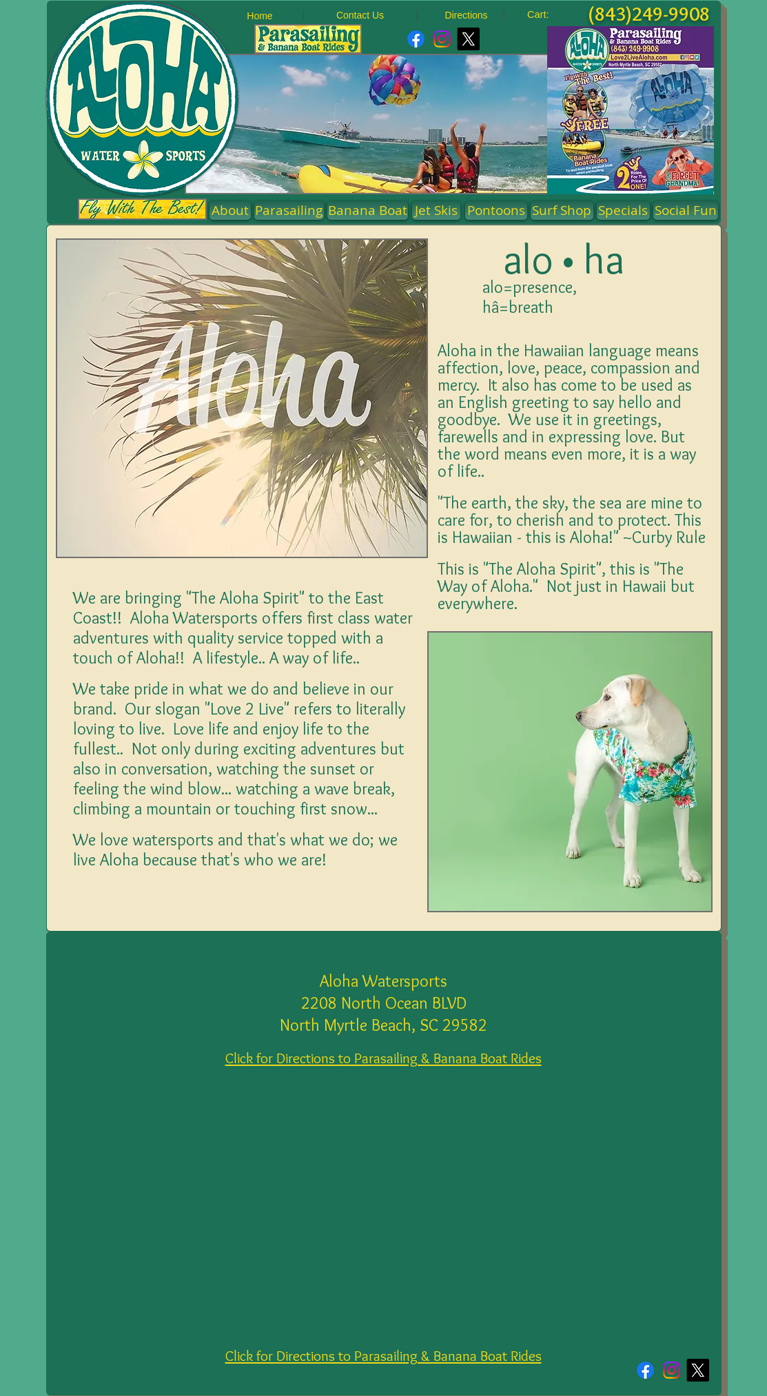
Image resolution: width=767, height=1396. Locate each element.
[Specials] (623, 210)
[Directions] (466, 15)
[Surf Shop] (562, 210)
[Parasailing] (289, 210)
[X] (468, 39)
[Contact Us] (360, 15)
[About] (230, 210)
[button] (496, 210)
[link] (546, 15)
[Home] (260, 16)
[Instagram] (442, 39)
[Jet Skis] (436, 210)
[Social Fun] (685, 210)
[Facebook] (416, 39)
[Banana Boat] (367, 210)
